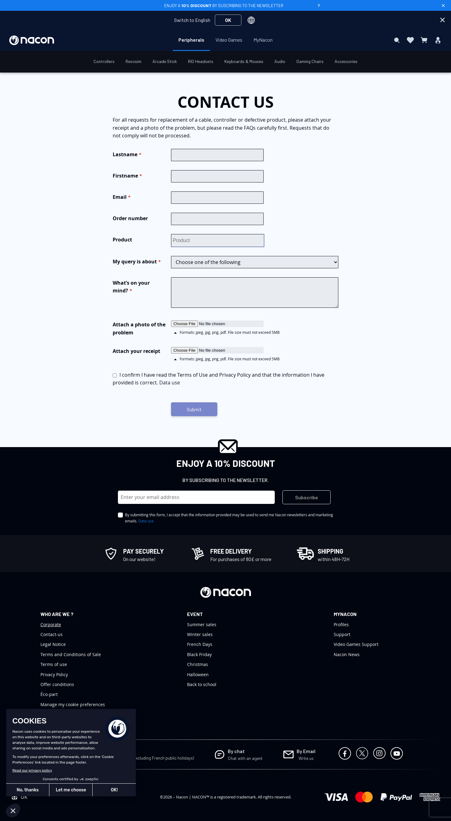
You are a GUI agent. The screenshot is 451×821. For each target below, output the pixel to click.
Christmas (197, 664)
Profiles (341, 624)
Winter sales (200, 634)
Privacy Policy (54, 674)
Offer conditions (57, 684)
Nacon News (347, 654)
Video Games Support (356, 644)
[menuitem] (191, 40)
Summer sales (201, 624)
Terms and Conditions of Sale (70, 654)
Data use (169, 382)
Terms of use (53, 664)
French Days (199, 644)
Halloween (198, 674)
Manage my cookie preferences (72, 704)
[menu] (225, 40)
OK (228, 20)
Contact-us (51, 634)
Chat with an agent (245, 758)
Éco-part (49, 694)
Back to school (201, 684)
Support (342, 634)
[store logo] (31, 40)
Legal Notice (53, 644)
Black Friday (199, 654)
